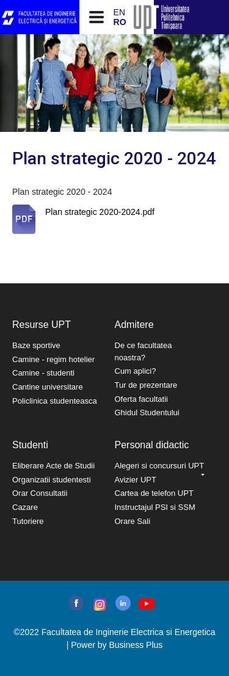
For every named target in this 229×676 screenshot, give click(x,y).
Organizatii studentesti (51, 479)
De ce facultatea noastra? (143, 351)
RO (120, 22)
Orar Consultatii (39, 493)
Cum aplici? (135, 371)
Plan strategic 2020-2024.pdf (99, 212)
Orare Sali (133, 521)
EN (119, 12)
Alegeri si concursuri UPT (160, 465)
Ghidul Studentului (147, 412)
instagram (99, 604)
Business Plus (135, 645)
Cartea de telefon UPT (154, 493)
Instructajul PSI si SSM (155, 507)
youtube (146, 603)
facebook (76, 603)
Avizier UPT (135, 479)
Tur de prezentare (146, 385)
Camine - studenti (43, 372)
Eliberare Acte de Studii (53, 465)
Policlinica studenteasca (54, 400)
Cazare (25, 507)
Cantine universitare (47, 386)
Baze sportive (36, 345)
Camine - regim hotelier (53, 359)
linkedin (123, 603)
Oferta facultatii (141, 399)
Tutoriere (28, 521)
